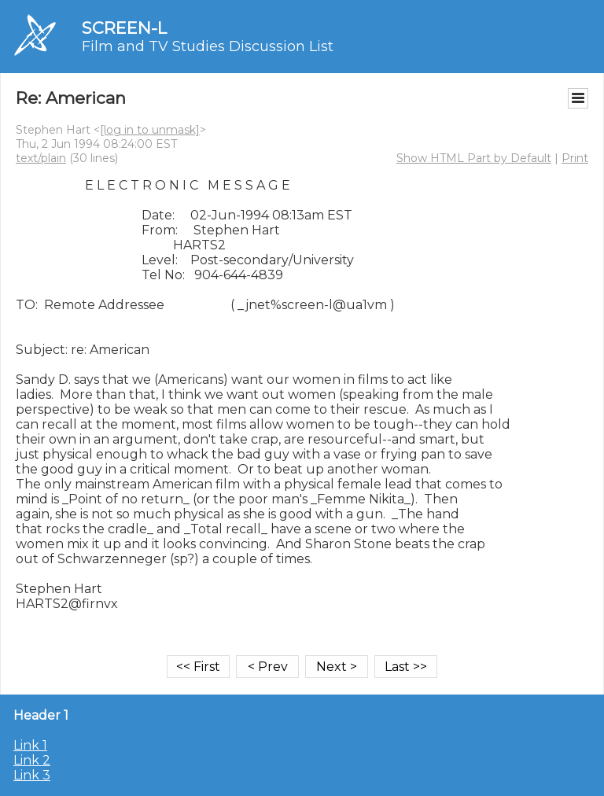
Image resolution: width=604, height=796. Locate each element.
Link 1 (30, 745)
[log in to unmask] (150, 130)
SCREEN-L (124, 28)
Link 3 (31, 775)
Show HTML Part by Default (473, 158)
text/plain (41, 158)
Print (575, 158)
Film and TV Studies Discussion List (207, 46)
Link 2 (31, 760)
